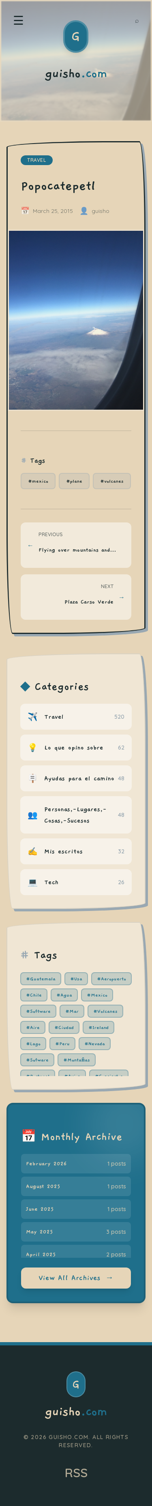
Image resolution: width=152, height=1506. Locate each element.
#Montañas (76, 1060)
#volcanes (112, 481)
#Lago (33, 1043)
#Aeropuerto (111, 979)
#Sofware (37, 1060)
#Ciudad (64, 1027)
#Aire (33, 1027)
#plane (74, 481)
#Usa (76, 979)
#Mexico (97, 995)
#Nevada (94, 1043)
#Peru (62, 1043)
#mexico (38, 481)
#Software (38, 1011)
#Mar (72, 1011)
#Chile (34, 995)
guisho (76, 1412)
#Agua (64, 995)
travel (36, 160)
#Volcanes (105, 1011)
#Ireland (98, 1027)
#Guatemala (41, 979)
